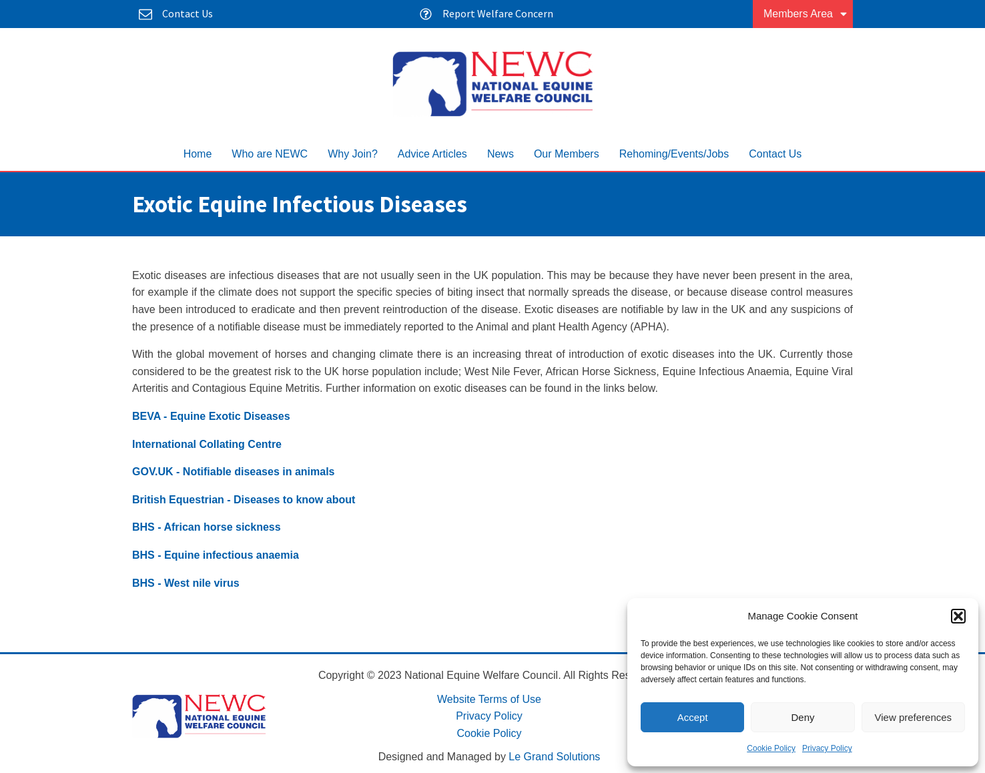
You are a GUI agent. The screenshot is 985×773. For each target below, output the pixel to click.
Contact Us (775, 154)
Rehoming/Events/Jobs (674, 154)
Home (198, 154)
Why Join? (353, 154)
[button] (958, 616)
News (500, 154)
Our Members (566, 154)
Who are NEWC (270, 154)
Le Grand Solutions (554, 756)
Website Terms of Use (489, 699)
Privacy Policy (827, 748)
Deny (802, 717)
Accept (692, 717)
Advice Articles (432, 154)
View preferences (913, 717)
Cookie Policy (771, 748)
